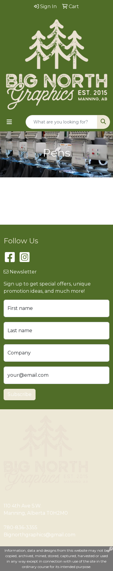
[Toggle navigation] (9, 122)
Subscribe (20, 394)
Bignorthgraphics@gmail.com (39, 535)
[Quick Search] (61, 122)
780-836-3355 (20, 527)
